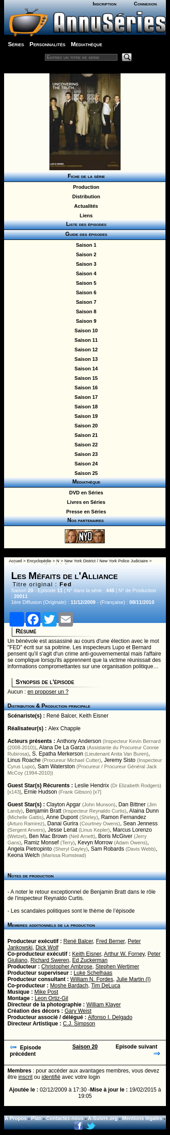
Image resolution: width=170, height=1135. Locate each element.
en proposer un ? (47, 692)
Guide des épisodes (84, 234)
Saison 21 (84, 435)
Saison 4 (84, 273)
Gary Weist (77, 1011)
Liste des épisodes (85, 224)
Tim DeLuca (105, 985)
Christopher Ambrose (66, 966)
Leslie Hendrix (91, 785)
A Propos (16, 1118)
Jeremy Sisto (119, 760)
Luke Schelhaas (92, 973)
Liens (85, 215)
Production (84, 187)
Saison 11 (84, 340)
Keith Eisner (93, 716)
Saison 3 (84, 264)
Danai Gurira (62, 823)
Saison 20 (84, 425)
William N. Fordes (91, 979)
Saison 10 (84, 330)
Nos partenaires (85, 520)
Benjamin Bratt (44, 811)
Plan (36, 1118)
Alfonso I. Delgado (110, 1017)
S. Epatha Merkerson (57, 754)
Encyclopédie (39, 561)
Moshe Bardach (69, 985)
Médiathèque (86, 44)
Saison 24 (84, 463)
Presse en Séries (84, 511)
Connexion (145, 3)
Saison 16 (84, 387)
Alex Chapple (64, 728)
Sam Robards (107, 849)
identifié (51, 1077)
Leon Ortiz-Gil (51, 998)
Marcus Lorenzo (132, 830)
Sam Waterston (56, 766)
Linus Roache (23, 760)
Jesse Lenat (63, 830)
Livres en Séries (85, 502)
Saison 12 (84, 349)
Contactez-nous (65, 1118)
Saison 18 (84, 406)
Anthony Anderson (79, 741)
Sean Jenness (140, 823)
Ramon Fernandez (123, 817)
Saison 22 (84, 444)
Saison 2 (84, 254)
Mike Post (46, 992)
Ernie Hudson (40, 792)
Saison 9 (84, 321)
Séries (16, 44)
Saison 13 (84, 359)
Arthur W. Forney (124, 954)
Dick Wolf (46, 947)
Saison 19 (84, 416)
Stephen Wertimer (117, 966)
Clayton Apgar (63, 804)
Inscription (104, 3)
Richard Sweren (49, 960)
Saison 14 (84, 368)
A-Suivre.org (103, 1118)
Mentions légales (142, 1118)
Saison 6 (84, 292)
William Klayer (103, 1004)
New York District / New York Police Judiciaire (106, 561)
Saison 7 (84, 302)
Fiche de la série (85, 176)
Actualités (85, 206)
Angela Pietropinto (29, 849)
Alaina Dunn (144, 811)
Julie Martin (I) (133, 979)
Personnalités (47, 44)
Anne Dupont (62, 817)
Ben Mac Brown (48, 836)
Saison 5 (84, 283)
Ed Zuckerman (89, 960)
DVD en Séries (84, 492)
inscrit (25, 1077)
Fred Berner (110, 941)
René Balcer (61, 716)
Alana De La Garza (62, 747)
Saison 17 (84, 397)
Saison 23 (84, 454)
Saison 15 (84, 378)
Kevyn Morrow (95, 842)
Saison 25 (84, 473)
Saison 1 (84, 245)
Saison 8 (84, 311)
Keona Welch (23, 855)
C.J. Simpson (79, 1023)
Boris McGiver (115, 836)
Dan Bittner (132, 804)
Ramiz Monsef (41, 842)
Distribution (84, 196)
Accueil (15, 561)
